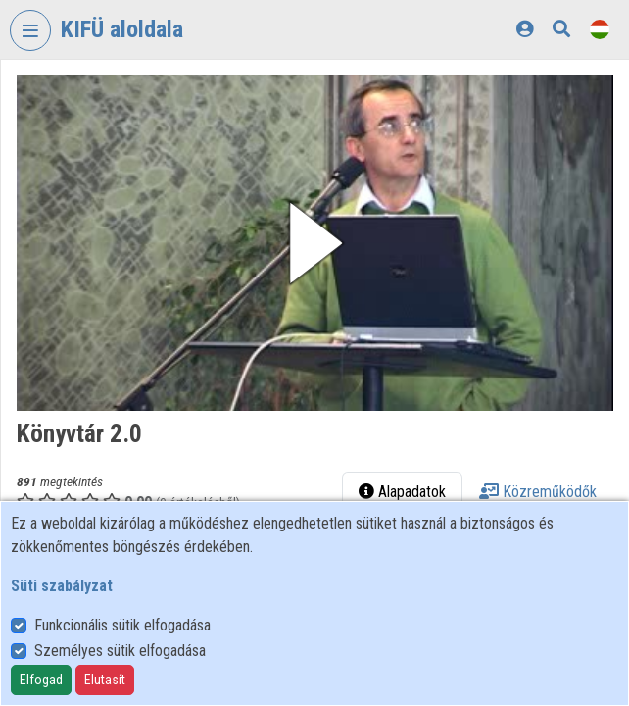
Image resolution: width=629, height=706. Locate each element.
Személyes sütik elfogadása (120, 650)
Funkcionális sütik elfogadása (122, 625)
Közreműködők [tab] (538, 491)
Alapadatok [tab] (402, 491)
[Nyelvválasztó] (599, 29)
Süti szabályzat (62, 586)
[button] (315, 243)
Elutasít (104, 679)
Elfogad (41, 679)
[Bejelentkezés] (524, 29)
